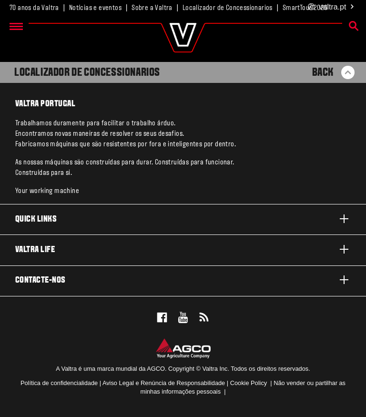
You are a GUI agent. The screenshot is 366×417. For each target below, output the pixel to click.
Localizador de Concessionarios (228, 8)
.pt (331, 7)
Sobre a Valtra (152, 8)
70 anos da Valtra (34, 8)
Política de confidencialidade (59, 382)
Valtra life (183, 249)
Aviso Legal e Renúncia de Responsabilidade (163, 382)
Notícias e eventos (95, 8)
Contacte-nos (183, 279)
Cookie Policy (248, 382)
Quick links (183, 218)
